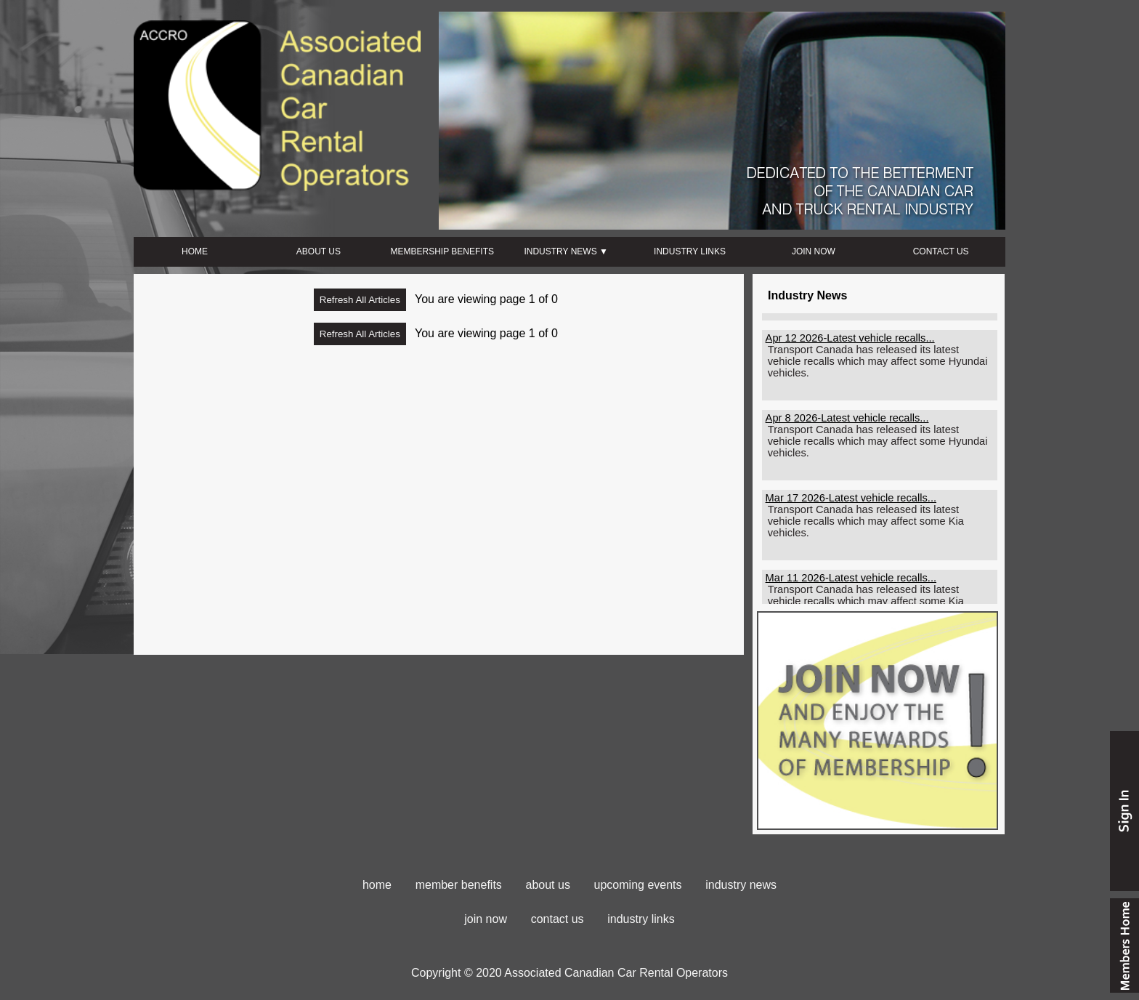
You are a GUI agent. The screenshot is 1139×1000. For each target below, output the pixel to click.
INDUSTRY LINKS (690, 251)
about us (548, 885)
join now (485, 919)
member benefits (459, 885)
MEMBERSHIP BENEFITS (442, 251)
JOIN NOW (813, 251)
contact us (557, 919)
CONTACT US (941, 251)
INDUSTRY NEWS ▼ (565, 251)
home (377, 885)
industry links (640, 919)
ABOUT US (318, 251)
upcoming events (638, 885)
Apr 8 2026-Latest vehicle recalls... (847, 422)
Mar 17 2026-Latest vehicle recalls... (851, 502)
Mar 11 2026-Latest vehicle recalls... (851, 582)
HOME (195, 251)
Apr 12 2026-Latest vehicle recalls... (850, 342)
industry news (741, 885)
